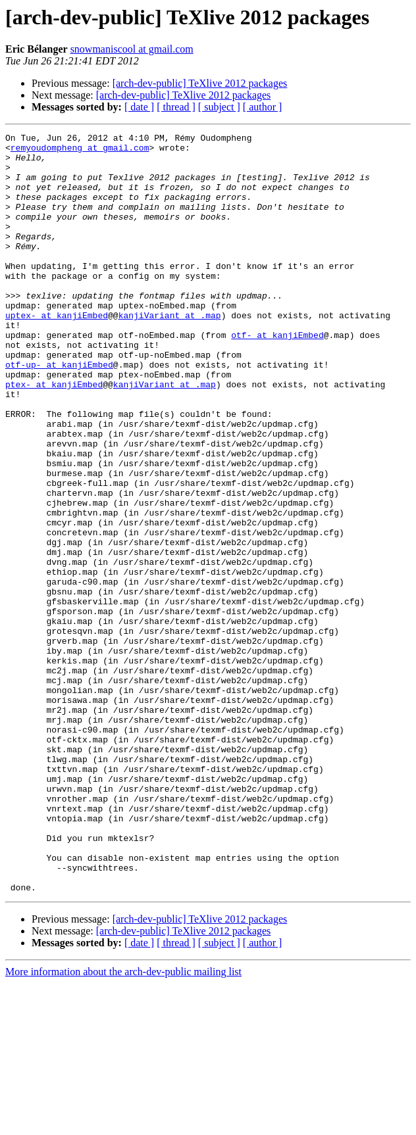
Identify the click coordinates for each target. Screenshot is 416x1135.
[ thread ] (176, 106)
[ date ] (139, 106)
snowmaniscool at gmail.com (132, 49)
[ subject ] (219, 106)
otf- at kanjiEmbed (277, 376)
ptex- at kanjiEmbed (54, 435)
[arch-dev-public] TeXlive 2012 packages (200, 83)
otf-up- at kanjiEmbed (59, 412)
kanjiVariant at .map (169, 352)
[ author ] (262, 106)
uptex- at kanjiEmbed (56, 352)
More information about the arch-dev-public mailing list (123, 1123)
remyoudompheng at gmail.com (80, 151)
